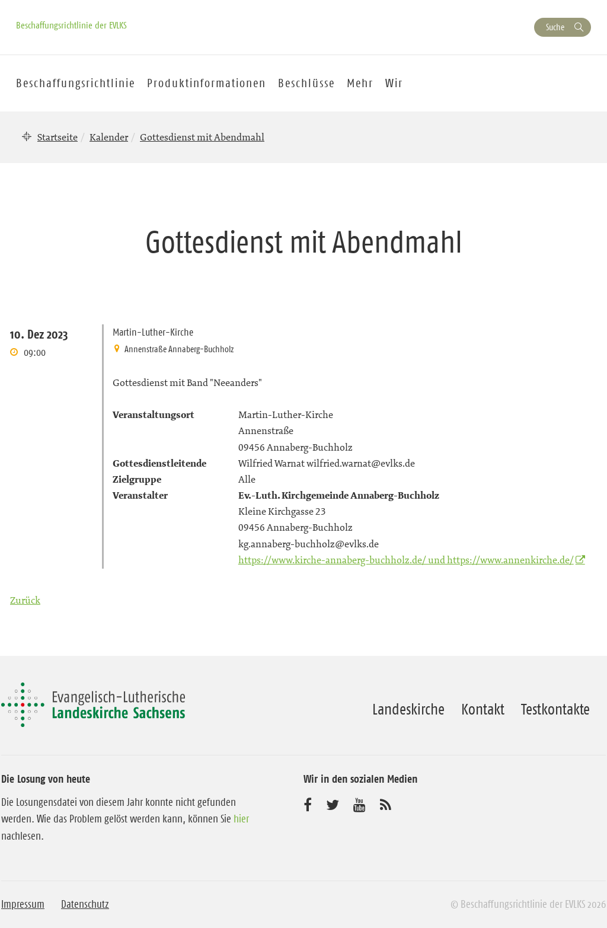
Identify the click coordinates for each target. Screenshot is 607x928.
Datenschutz (85, 904)
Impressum (22, 904)
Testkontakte (555, 709)
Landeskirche (408, 709)
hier (241, 818)
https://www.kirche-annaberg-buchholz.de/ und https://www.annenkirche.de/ (406, 559)
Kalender (109, 136)
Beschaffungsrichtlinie (75, 83)
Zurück (25, 600)
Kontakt (482, 709)
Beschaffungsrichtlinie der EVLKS (71, 25)
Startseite (57, 136)
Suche (555, 27)
